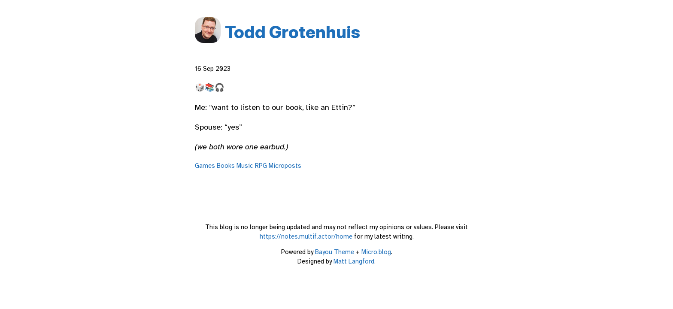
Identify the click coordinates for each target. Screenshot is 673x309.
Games (205, 166)
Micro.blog (376, 252)
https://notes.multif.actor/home (306, 236)
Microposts (285, 166)
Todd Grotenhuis (292, 31)
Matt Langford (353, 261)
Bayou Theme (334, 252)
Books (226, 166)
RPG (261, 166)
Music (244, 166)
